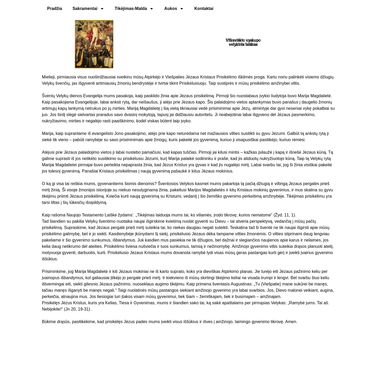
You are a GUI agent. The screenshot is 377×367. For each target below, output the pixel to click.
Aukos (174, 8)
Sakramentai (88, 8)
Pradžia (54, 8)
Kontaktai (203, 8)
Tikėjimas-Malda (134, 8)
